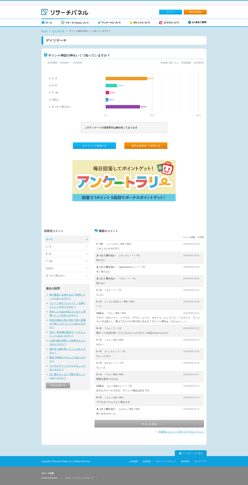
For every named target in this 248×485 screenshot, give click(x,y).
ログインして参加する (94, 145)
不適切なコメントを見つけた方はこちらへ (181, 431)
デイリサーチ (58, 31)
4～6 (54, 85)
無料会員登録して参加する (145, 145)
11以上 (55, 99)
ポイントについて (140, 23)
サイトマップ (200, 461)
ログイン (171, 12)
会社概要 (134, 461)
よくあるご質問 (197, 22)
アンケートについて (109, 23)
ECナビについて (169, 23)
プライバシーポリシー (166, 461)
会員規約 (147, 461)
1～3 (54, 78)
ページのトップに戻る (191, 453)
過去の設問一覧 (58, 385)
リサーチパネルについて (75, 23)
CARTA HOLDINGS (49, 478)
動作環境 (185, 461)
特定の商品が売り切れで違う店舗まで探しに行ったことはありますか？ (67, 324)
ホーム (46, 23)
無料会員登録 (195, 12)
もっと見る (149, 423)
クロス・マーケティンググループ (79, 478)
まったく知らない (61, 106)
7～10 (55, 92)
